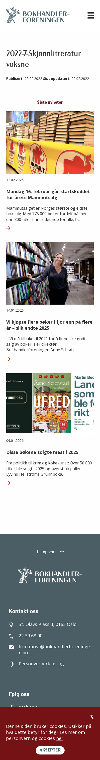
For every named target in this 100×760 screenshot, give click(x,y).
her (59, 738)
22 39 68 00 (25, 635)
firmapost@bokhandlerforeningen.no (49, 650)
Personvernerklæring (36, 664)
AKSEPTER (50, 750)
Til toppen (50, 552)
